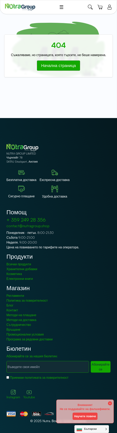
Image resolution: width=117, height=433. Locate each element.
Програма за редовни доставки (29, 339)
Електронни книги (19, 279)
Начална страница (58, 65)
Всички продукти (18, 264)
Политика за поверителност (27, 300)
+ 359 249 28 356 (26, 220)
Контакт (12, 310)
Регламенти (15, 296)
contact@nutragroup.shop (27, 226)
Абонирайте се (101, 366)
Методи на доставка (21, 320)
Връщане (13, 329)
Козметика (14, 274)
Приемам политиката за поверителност (39, 377)
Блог (9, 305)
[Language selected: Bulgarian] (91, 429)
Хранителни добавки (21, 269)
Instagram (13, 394)
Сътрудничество (18, 325)
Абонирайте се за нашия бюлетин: (31, 356)
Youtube (29, 394)
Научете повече (85, 416)
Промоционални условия (25, 334)
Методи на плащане (21, 315)
